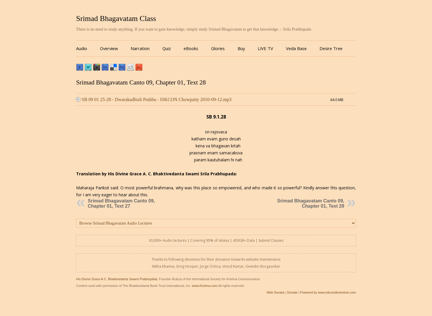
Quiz (166, 48)
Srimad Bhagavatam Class (116, 18)
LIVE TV (265, 48)
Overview (109, 48)
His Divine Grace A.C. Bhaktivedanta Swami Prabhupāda (116, 279)
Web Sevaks (276, 292)
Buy (241, 48)
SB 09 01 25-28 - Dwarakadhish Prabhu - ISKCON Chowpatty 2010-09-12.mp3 (153, 99)
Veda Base (296, 48)
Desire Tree (331, 48)
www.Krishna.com (204, 285)
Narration (140, 48)
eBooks (191, 48)
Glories (218, 48)
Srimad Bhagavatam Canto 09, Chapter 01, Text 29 (310, 203)
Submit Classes (271, 240)
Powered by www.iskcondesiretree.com (328, 292)
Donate (292, 292)
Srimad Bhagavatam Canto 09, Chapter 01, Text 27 (121, 203)
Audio (81, 48)
